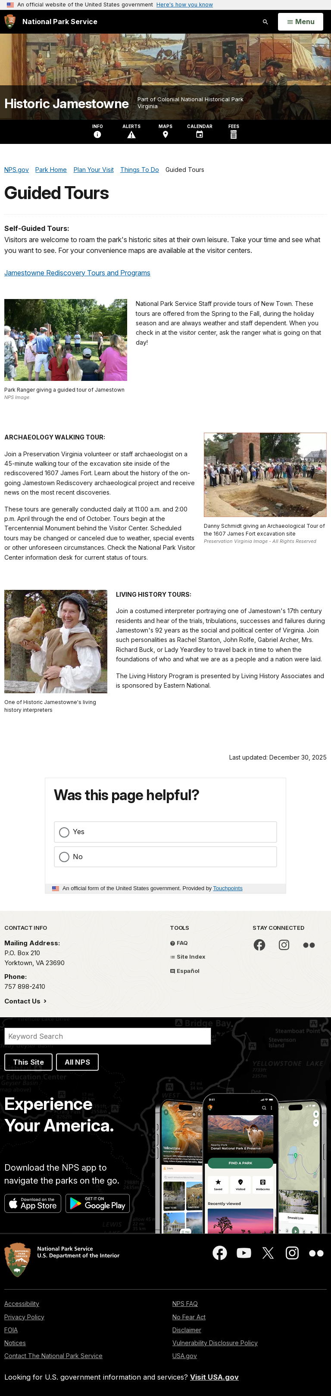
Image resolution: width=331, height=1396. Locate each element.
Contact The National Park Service (53, 1355)
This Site (28, 1062)
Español (185, 970)
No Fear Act (189, 1317)
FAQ (179, 942)
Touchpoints (228, 888)
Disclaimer (186, 1330)
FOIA (11, 1330)
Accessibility (21, 1303)
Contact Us (23, 1001)
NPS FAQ (185, 1303)
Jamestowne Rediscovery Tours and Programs (77, 272)
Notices (15, 1342)
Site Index (188, 956)
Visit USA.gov (214, 1377)
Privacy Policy (24, 1317)
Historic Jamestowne (66, 103)
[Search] (107, 1036)
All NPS (77, 1062)
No (78, 856)
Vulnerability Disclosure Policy (215, 1342)
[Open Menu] (300, 22)
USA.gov (184, 1355)
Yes (78, 831)
